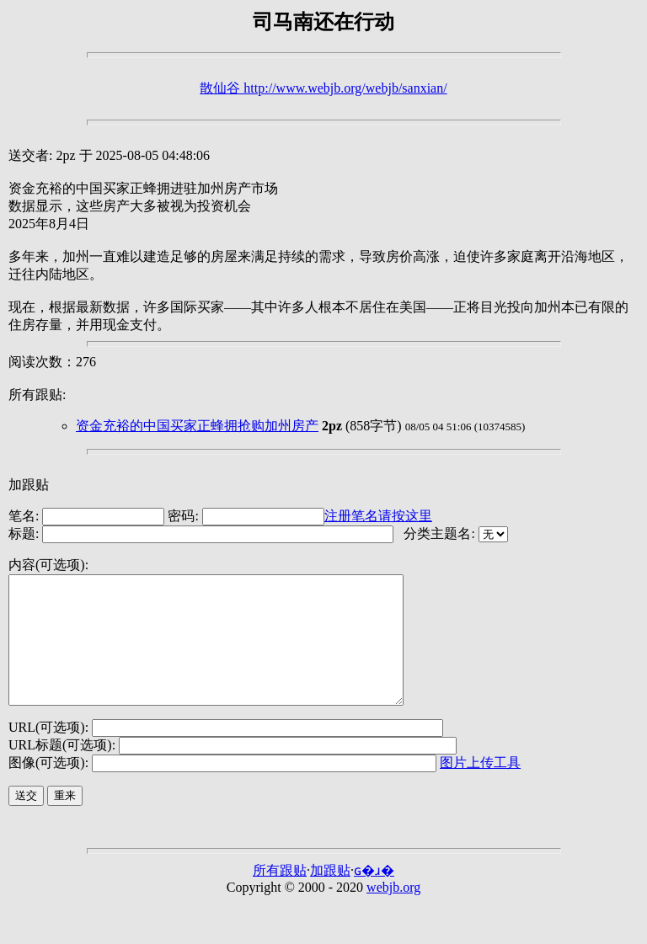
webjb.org (393, 912)
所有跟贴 (280, 895)
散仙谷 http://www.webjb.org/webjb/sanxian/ (323, 88)
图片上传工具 (480, 788)
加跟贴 (28, 484)
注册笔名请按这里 (378, 516)
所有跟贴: (37, 394)
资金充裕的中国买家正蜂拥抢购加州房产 (197, 426)
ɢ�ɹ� (374, 895)
